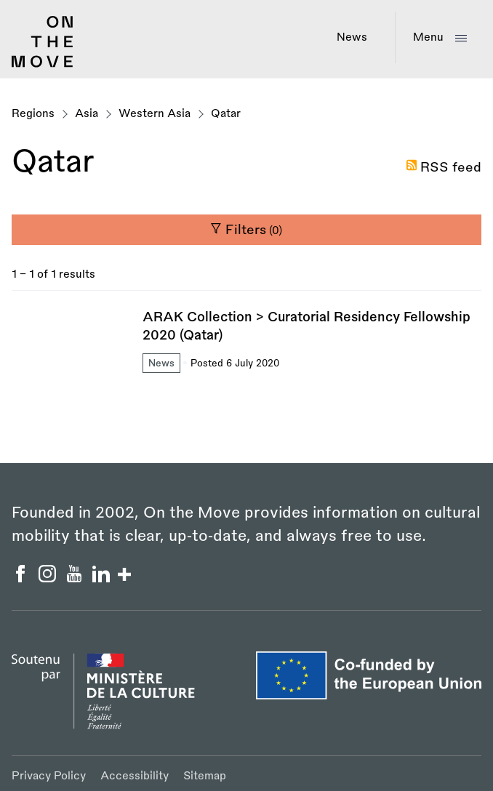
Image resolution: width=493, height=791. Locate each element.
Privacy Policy (49, 776)
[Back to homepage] (42, 64)
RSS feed (450, 167)
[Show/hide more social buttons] (124, 576)
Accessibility (134, 776)
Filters (246, 229)
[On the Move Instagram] (49, 578)
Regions (33, 113)
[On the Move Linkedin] (102, 578)
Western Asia (155, 113)
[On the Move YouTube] (76, 578)
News (352, 37)
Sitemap (204, 776)
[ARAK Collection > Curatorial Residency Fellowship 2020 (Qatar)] (246, 342)
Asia (86, 113)
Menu (428, 37)
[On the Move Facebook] (22, 578)
